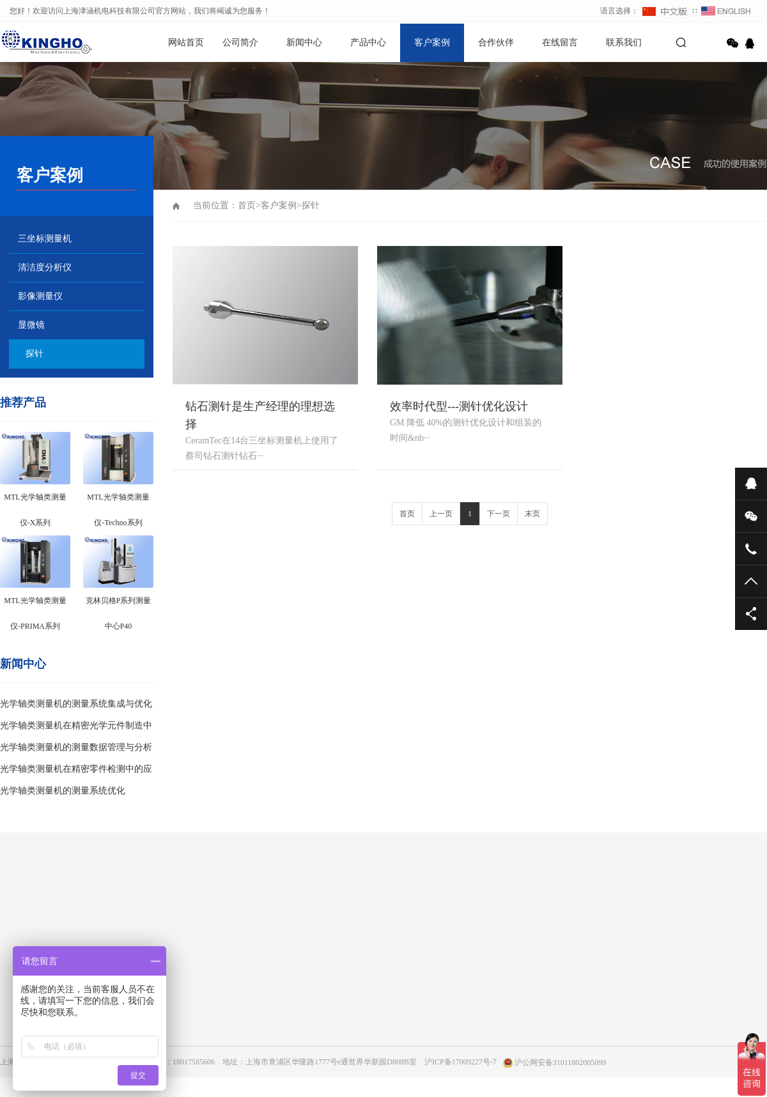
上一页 (441, 513)
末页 (532, 513)
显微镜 (31, 325)
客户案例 (432, 42)
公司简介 (240, 42)
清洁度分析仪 (45, 267)
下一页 (498, 513)
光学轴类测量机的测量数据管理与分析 (76, 747)
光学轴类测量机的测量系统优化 (62, 790)
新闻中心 (304, 42)
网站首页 (186, 42)
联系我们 (624, 42)
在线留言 (560, 42)
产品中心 (368, 42)
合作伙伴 (496, 42)
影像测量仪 (40, 296)
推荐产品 (23, 402)
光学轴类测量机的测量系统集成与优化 (76, 704)
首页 (247, 205)
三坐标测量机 (45, 238)
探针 (34, 353)
